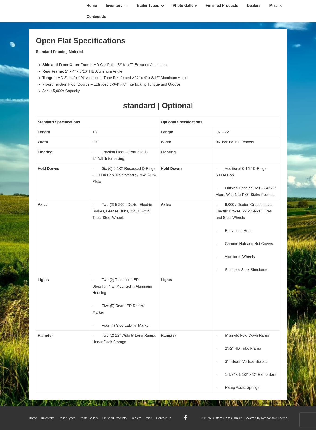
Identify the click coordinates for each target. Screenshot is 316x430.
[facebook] (186, 419)
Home (92, 5)
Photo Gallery (185, 5)
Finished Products (222, 5)
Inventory (117, 5)
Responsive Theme (274, 418)
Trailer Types (151, 5)
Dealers (254, 5)
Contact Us (96, 17)
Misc (276, 5)
